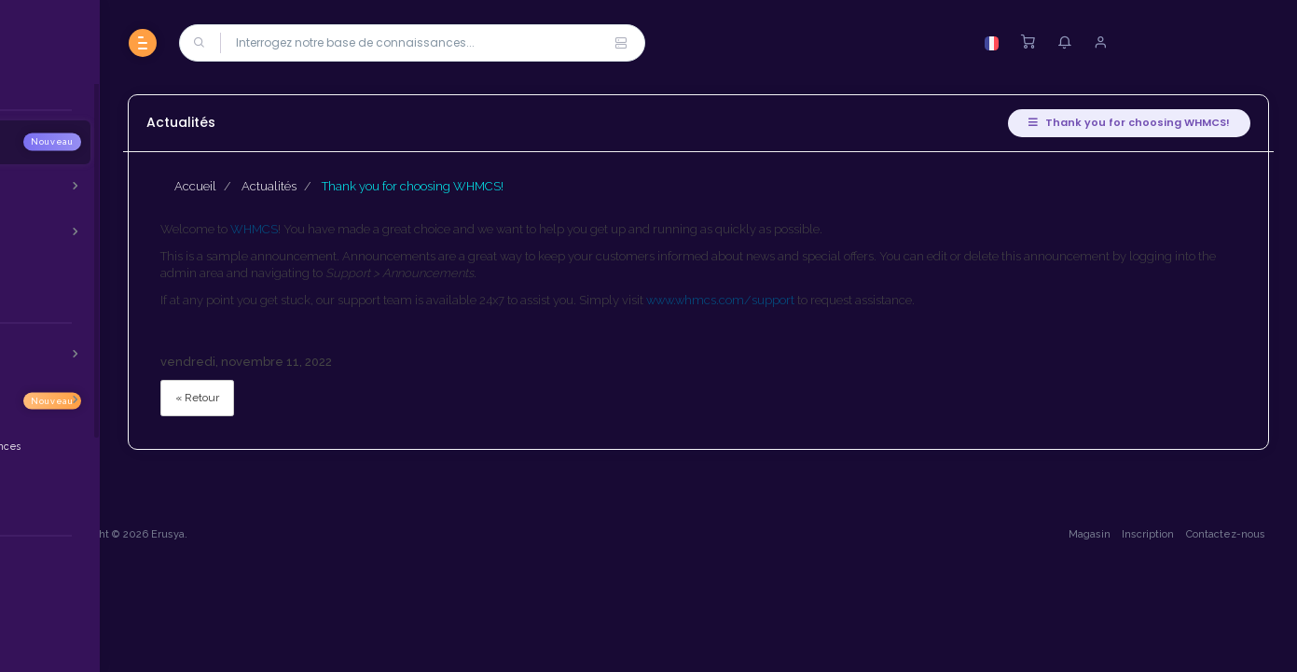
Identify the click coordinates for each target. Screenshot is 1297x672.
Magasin (1084, 632)
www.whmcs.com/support (872, 300)
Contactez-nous (1220, 632)
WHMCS (406, 229)
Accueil (347, 186)
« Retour (349, 397)
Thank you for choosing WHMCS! (1123, 122)
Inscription (1143, 632)
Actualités (420, 186)
